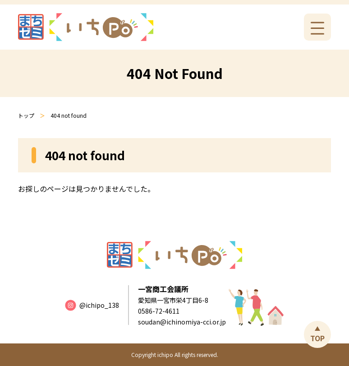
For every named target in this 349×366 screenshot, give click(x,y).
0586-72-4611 (158, 310)
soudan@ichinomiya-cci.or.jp (182, 321)
